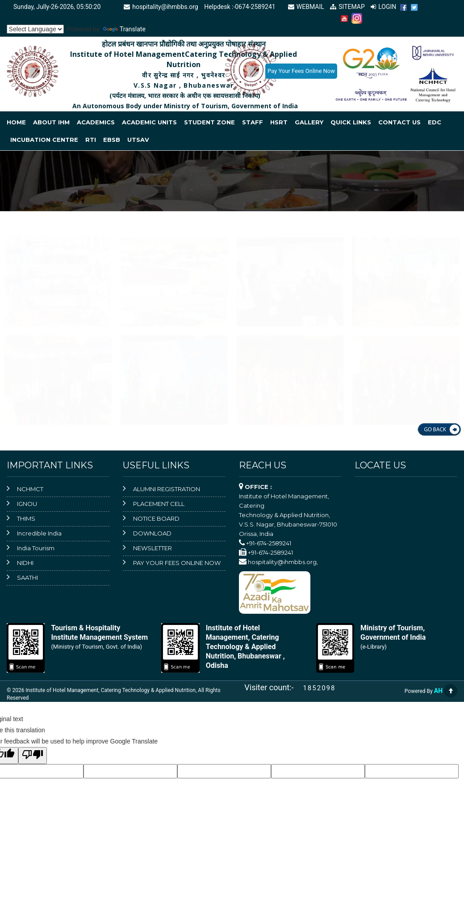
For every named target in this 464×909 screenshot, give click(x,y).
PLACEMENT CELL (158, 503)
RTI (90, 139)
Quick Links (350, 122)
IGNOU (27, 503)
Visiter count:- (272, 687)
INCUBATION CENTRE (44, 139)
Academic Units (149, 122)
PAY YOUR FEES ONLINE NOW (177, 562)
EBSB (111, 139)
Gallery (309, 122)
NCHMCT (30, 489)
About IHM (51, 122)
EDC (434, 122)
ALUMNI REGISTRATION (166, 489)
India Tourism (35, 548)
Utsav (138, 139)
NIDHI (25, 562)
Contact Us (399, 122)
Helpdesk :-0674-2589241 (239, 6)
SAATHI (27, 577)
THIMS (26, 518)
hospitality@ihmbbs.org (159, 6)
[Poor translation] (32, 755)
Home (16, 122)
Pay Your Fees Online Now (301, 71)
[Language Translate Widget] (35, 29)
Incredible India (39, 533)
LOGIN (383, 6)
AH (438, 690)
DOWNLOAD (152, 533)
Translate (124, 29)
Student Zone (209, 122)
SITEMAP (347, 6)
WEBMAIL (306, 6)
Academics (96, 122)
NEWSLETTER (152, 548)
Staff (252, 122)
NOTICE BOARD (156, 518)
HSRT (279, 122)
